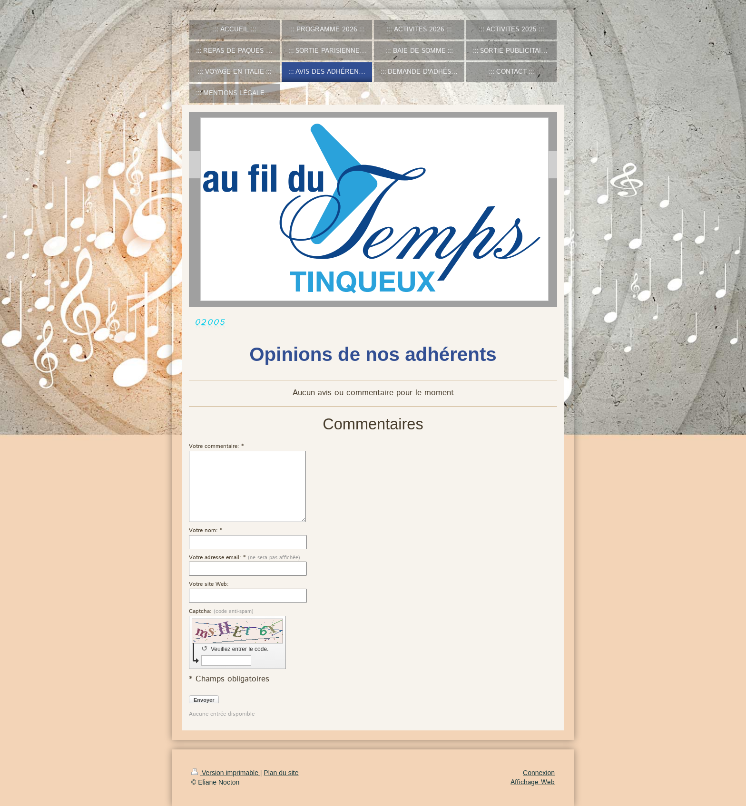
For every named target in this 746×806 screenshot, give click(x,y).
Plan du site (281, 773)
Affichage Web (532, 782)
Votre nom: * (206, 530)
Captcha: (221, 611)
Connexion (539, 773)
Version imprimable (225, 773)
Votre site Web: (209, 584)
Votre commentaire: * (216, 446)
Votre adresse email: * (244, 558)
